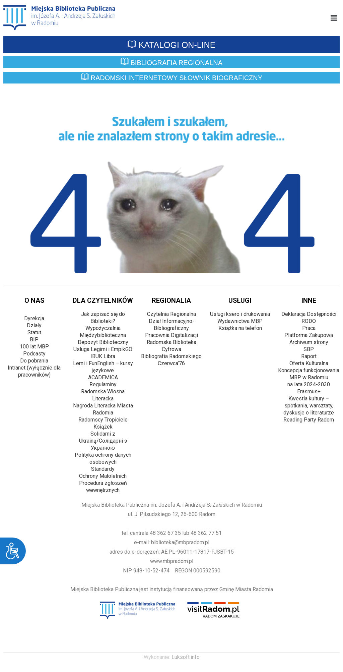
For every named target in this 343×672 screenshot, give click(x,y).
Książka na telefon (240, 328)
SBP (308, 349)
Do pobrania (34, 360)
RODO (308, 321)
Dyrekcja (34, 318)
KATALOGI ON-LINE (172, 45)
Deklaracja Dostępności (308, 314)
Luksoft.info (186, 657)
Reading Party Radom (308, 419)
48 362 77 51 (206, 533)
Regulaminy (103, 384)
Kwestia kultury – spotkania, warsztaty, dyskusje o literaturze (308, 405)
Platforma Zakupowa (308, 335)
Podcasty (34, 353)
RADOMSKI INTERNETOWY (171, 78)
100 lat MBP (34, 346)
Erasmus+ (309, 391)
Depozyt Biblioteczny (103, 342)
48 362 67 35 (165, 533)
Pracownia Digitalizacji (171, 335)
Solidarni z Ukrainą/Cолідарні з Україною (103, 441)
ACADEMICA (103, 377)
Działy (34, 325)
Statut (34, 332)
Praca (309, 328)
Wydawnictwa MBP (240, 321)
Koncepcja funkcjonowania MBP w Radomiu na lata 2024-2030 (308, 377)
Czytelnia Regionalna (171, 314)
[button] (334, 18)
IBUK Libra (102, 356)
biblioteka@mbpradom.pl (180, 542)
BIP (34, 339)
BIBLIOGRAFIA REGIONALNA (171, 62)
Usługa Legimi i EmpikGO (102, 349)
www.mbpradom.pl (171, 561)
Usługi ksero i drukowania (240, 314)
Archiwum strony (308, 342)
